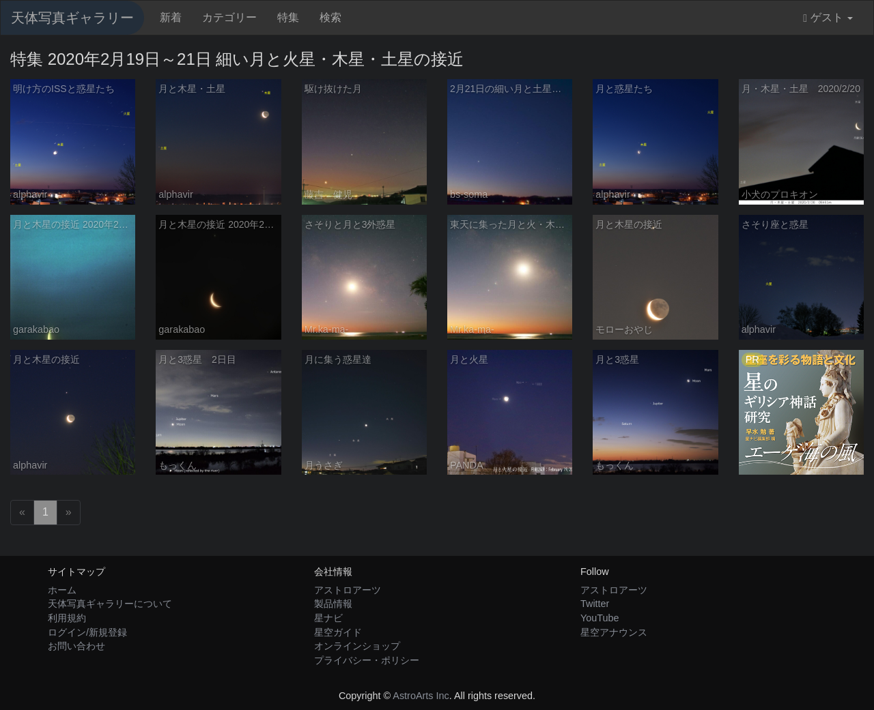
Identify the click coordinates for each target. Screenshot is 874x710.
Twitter (594, 603)
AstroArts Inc (421, 695)
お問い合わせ (76, 645)
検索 (330, 17)
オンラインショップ (357, 645)
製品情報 (333, 603)
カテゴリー (229, 17)
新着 (171, 17)
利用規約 (67, 617)
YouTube (599, 617)
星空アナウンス (613, 632)
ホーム (62, 590)
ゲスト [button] (828, 18)
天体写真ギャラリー (72, 17)
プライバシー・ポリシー (366, 660)
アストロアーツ (347, 590)
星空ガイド (338, 632)
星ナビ (328, 617)
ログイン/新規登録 (87, 632)
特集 (288, 17)
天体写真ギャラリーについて (110, 603)
